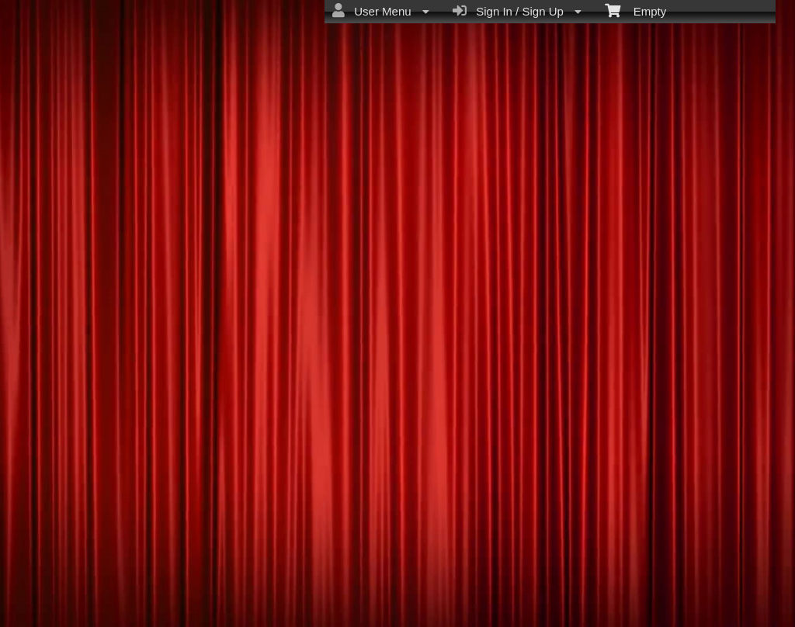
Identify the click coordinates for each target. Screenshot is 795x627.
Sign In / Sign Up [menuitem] (517, 10)
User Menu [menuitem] (380, 10)
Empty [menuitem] (635, 10)
